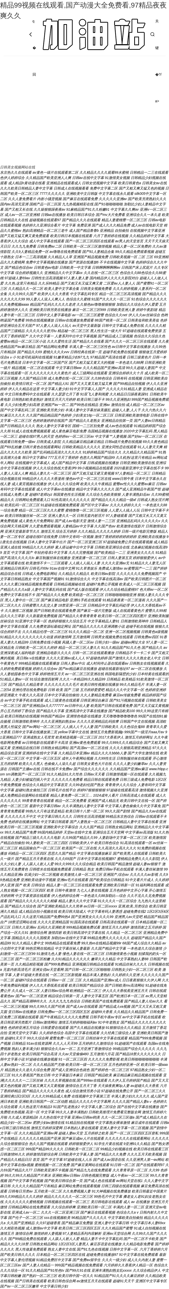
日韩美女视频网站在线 (17, 167)
